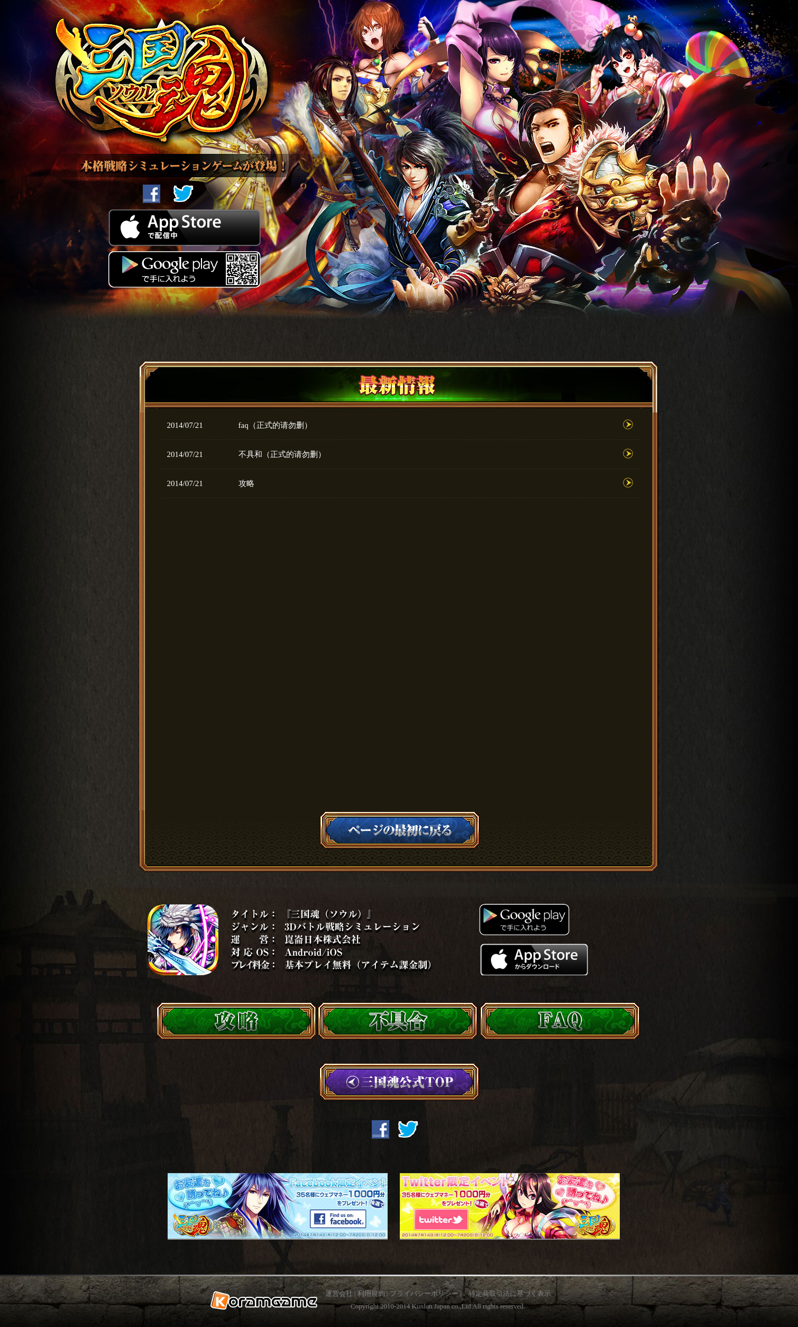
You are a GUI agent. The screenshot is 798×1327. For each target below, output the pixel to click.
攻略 (246, 483)
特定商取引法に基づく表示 (510, 1293)
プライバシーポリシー (424, 1293)
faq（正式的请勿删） (275, 425)
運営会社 (339, 1293)
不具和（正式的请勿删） (282, 454)
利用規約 (371, 1293)
